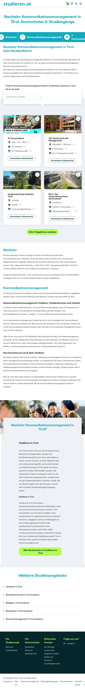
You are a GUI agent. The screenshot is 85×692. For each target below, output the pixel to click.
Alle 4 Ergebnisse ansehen (42, 231)
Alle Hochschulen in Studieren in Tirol (40, 551)
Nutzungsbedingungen (49, 681)
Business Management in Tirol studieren (24, 619)
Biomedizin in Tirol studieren (19, 611)
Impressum (8, 681)
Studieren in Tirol (14, 586)
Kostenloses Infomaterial (21, 158)
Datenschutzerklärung (29, 681)
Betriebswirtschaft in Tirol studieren (23, 594)
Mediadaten (29, 647)
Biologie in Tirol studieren (18, 603)
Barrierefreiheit (66, 681)
